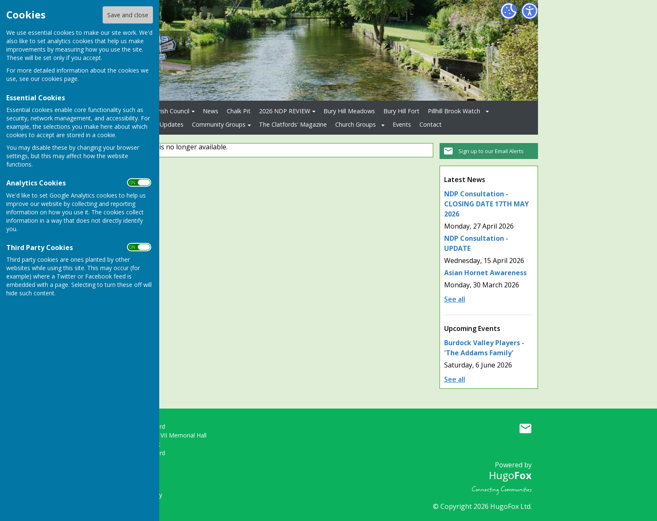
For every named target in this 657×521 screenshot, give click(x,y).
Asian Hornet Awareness (485, 272)
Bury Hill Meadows (349, 111)
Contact (430, 124)
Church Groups (355, 124)
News (210, 111)
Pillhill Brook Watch (454, 111)
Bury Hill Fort (401, 111)
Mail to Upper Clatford (525, 428)
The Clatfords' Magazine (293, 124)
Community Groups (219, 124)
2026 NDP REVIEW (284, 111)
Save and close (127, 15)
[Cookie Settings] (508, 11)
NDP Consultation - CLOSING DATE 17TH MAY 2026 (486, 204)
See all (454, 299)
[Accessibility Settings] (529, 11)
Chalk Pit (239, 111)
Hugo (510, 475)
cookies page (59, 79)
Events (402, 124)
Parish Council (170, 111)
